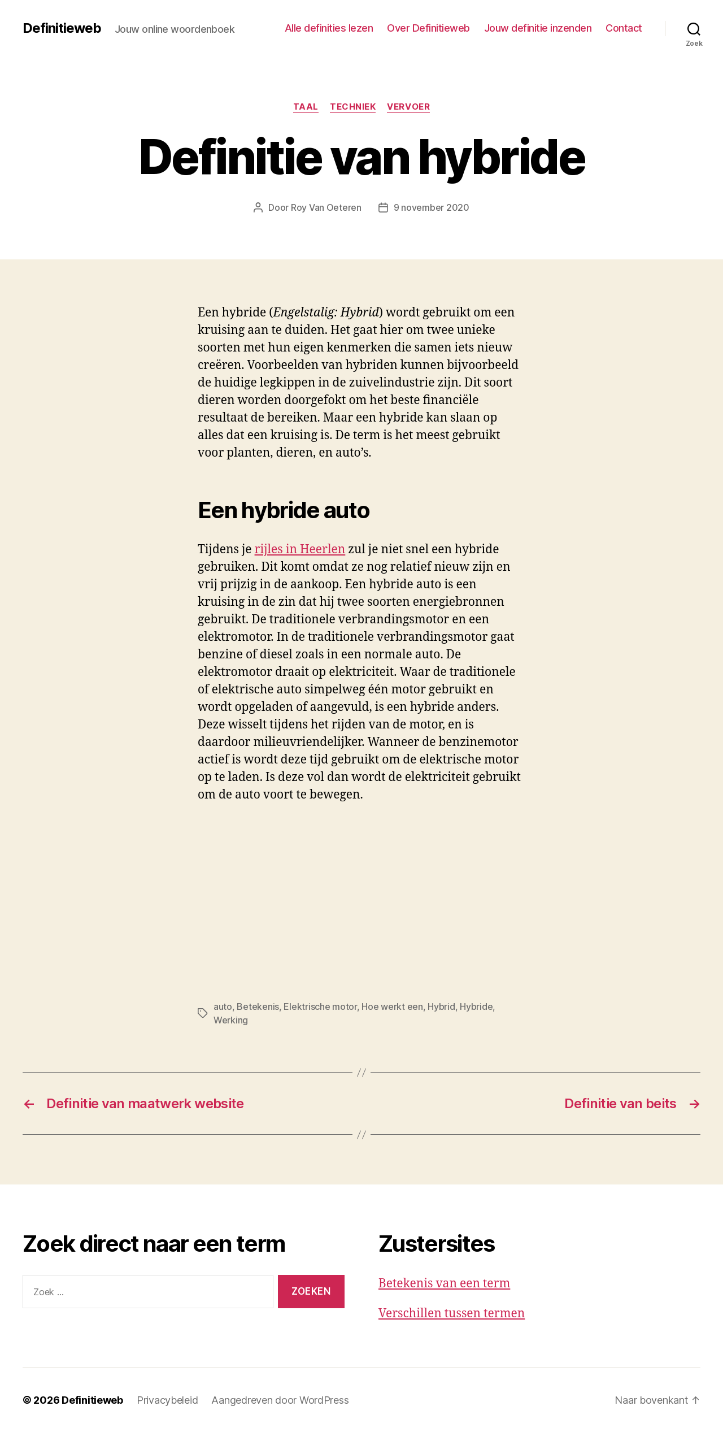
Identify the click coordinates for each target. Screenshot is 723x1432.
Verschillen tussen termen (451, 1313)
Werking (231, 1020)
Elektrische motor (320, 1006)
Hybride (476, 1006)
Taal (306, 107)
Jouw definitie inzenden (538, 28)
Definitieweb (62, 28)
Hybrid (441, 1006)
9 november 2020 (431, 207)
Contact (624, 28)
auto (223, 1006)
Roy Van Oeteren (326, 207)
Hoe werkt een (392, 1006)
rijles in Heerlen (300, 549)
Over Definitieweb (428, 28)
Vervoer (408, 107)
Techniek (353, 107)
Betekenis (258, 1006)
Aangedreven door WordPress (280, 1400)
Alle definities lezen (329, 28)
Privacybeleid (167, 1400)
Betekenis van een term (444, 1283)
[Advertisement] (164, 898)
